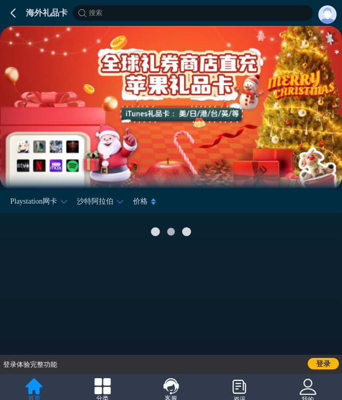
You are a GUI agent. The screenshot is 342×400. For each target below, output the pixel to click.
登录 (323, 364)
